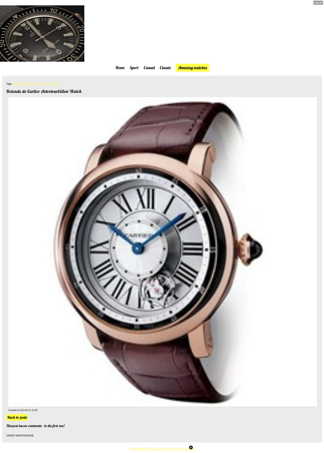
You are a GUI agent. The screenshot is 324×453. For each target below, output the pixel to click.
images (37, 83)
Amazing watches (22, 83)
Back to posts (17, 417)
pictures (56, 83)
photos (46, 83)
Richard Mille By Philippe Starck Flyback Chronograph (162, 449)
